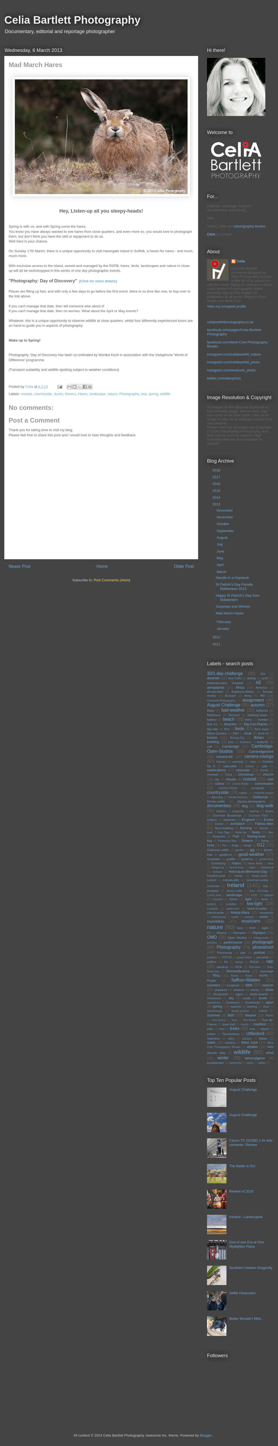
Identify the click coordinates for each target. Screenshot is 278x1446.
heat (270, 863)
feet (209, 832)
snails (247, 998)
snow (263, 998)
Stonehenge (214, 1010)
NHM (252, 928)
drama (254, 811)
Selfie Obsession (242, 1293)
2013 (216, 504)
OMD (212, 937)
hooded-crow (216, 875)
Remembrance (238, 971)
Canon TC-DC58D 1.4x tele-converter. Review (251, 1142)
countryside (43, 394)
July (220, 544)
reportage (266, 971)
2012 (216, 637)
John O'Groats (258, 890)
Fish (236, 836)
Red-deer (255, 967)
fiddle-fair (241, 832)
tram (222, 1029)
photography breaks (249, 226)
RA (226, 962)
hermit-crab (236, 867)
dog (245, 806)
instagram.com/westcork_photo (231, 370)
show (269, 990)
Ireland (235, 885)
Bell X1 (212, 724)
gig (252, 850)
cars (253, 761)
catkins (249, 766)
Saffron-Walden (245, 980)
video (231, 1038)
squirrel (235, 1006)
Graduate (213, 859)
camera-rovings (259, 756)
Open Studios (237, 937)
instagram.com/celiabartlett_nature (234, 354)
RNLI (217, 975)
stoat (266, 1006)
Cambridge (230, 746)
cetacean (243, 770)
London (231, 904)
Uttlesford (255, 1033)
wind (269, 1053)
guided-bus (266, 859)
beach (229, 719)
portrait (259, 953)
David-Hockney (238, 797)
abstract (213, 678)
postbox (212, 957)
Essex (268, 820)
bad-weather (233, 710)
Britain (259, 738)
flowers (70, 394)
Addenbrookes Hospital (225, 683)
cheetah (212, 774)
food (210, 845)
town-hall (228, 1024)
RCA (238, 967)
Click (211, 234)
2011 (216, 644)
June (221, 551)
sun (231, 1015)
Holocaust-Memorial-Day (248, 872)
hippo (252, 867)
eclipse (212, 819)
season (267, 985)
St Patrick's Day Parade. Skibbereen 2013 (234, 586)
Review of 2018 (241, 1191)
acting (251, 678)
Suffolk (263, 1010)
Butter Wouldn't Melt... (246, 1319)
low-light (254, 903)
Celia (241, 261)
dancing (216, 797)
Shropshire (220, 994)
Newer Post (19, 566)
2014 (216, 497)
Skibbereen (214, 998)
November (225, 517)
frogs (235, 845)
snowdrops (214, 1002)
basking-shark (257, 715)
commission (264, 784)
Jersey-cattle (234, 890)
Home (102, 566)
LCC (254, 895)
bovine (212, 738)
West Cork (249, 1042)
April (221, 565)
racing (239, 962)
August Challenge (223, 705)
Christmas (246, 774)
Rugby (211, 980)
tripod (265, 1028)
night (265, 928)
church (268, 774)
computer (257, 788)
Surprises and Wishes (233, 606)
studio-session (240, 1010)
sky (231, 998)
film (271, 832)
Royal (248, 975)
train (210, 1028)
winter (223, 1058)
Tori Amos (249, 1020)
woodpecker (215, 1062)
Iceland (211, 880)
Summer (213, 1015)
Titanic (269, 1015)
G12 (261, 845)
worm (250, 1062)
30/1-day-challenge (225, 673)
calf (209, 746)
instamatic (213, 886)
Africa (240, 687)
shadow (238, 989)
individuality (231, 880)
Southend (232, 1002)
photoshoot (263, 947)
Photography (129, 394)
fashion (264, 828)
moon (263, 917)
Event (219, 823)
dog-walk (265, 805)
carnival (237, 761)
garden (239, 850)
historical (267, 867)
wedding (230, 1042)
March (222, 572)
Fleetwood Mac (227, 840)
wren (262, 1062)
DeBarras (260, 797)
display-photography (251, 801)
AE (258, 682)
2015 (216, 491)
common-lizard (228, 788)
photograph (262, 942)
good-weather (251, 854)
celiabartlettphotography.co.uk (230, 322)
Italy (265, 886)
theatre (250, 1015)
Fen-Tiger (224, 832)
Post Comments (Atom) (112, 580)
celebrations (216, 770)
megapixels (266, 912)
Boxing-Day (237, 737)
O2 (209, 932)
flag (209, 840)
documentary (219, 805)
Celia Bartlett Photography (72, 20)
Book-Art (263, 733)
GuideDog (218, 863)
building (213, 742)
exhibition (237, 824)
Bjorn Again (262, 729)
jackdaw (212, 890)
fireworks (219, 836)
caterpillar (230, 766)
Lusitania (212, 908)
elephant (229, 819)
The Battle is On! (242, 1166)
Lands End (214, 895)
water (211, 1042)
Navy (240, 928)
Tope (234, 1020)
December (225, 510)
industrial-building (257, 880)
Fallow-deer (264, 824)
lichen (233, 899)
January (223, 629)
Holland (217, 871)
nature (112, 394)
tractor (245, 1024)
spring (153, 394)
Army (248, 695)
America (261, 687)
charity (264, 770)
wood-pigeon (255, 1058)
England (248, 820)
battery (212, 719)
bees (248, 719)
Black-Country (217, 733)
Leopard (218, 899)
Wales (263, 1038)
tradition (260, 1024)
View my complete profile (226, 306)
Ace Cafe (234, 678)
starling (252, 1006)
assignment (253, 700)
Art (262, 696)
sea (144, 394)
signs (239, 994)
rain (269, 961)
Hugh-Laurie (259, 875)
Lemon (268, 895)
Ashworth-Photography (221, 700)
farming (246, 828)
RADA (254, 961)
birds (239, 728)
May (220, 558)
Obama (221, 932)
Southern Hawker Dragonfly (250, 1268)
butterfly (262, 742)
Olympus (259, 933)
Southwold (252, 1002)
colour (220, 784)
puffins (211, 961)
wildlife (165, 394)
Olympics (239, 932)
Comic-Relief (240, 783)
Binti (226, 729)
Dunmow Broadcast (227, 815)
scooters (213, 985)
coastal (26, 394)
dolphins (221, 811)
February (224, 622)
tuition (211, 1034)
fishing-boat (256, 836)
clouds (231, 779)
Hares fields (255, 863)
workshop (236, 1062)
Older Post (184, 566)
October (223, 524)
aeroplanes (215, 687)
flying (265, 840)
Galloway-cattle (218, 850)
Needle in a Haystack (232, 578)
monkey (249, 917)
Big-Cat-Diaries (255, 724)
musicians (251, 921)
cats (264, 766)
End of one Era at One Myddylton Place (246, 1244)
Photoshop (224, 952)
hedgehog (217, 867)
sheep (254, 989)
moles (235, 917)
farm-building (224, 828)
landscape (97, 394)
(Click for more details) (98, 281)
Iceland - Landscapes (246, 1217)
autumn (257, 705)
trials (252, 1029)
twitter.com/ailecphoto (224, 378)
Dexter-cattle (216, 801)
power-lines (244, 957)
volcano (247, 1038)
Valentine (213, 1038)
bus (230, 742)
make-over (232, 908)
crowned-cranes (263, 792)
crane (243, 792)
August (223, 538)
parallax (212, 942)
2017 (216, 477)
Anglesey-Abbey (242, 691)
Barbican (234, 715)
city (217, 779)
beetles (263, 719)
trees (234, 1028)
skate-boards (259, 994)
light (248, 899)
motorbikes (215, 921)
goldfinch (225, 854)
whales (252, 1047)
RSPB (263, 975)
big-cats (212, 729)
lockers (211, 904)
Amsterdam (215, 691)
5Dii (262, 674)
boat (248, 733)
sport (269, 1002)
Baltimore (213, 715)
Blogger (206, 1435)
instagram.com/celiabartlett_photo (233, 362)
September (226, 531)
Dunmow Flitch (258, 815)
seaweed (221, 989)
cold (270, 779)
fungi (247, 845)
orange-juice (261, 937)
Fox (224, 845)
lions (264, 899)
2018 (216, 470)
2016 (216, 484)
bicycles (230, 724)
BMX (236, 733)
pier (243, 952)
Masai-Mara (240, 912)
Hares (82, 394)
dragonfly (238, 811)
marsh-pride (215, 912)
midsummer (218, 917)
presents (262, 957)
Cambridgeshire (261, 752)
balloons (262, 710)
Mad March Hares (229, 613)
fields (256, 832)
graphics (247, 859)
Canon (220, 761)
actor (265, 678)
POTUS (227, 957)
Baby (210, 710)
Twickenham (231, 1034)
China (228, 774)
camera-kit (224, 757)
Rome (234, 975)
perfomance (232, 942)
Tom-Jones (218, 1020)
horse (238, 875)
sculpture (233, 985)
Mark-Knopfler (257, 908)
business (245, 742)
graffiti (230, 859)
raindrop (222, 967)
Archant (230, 695)
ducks (58, 394)
